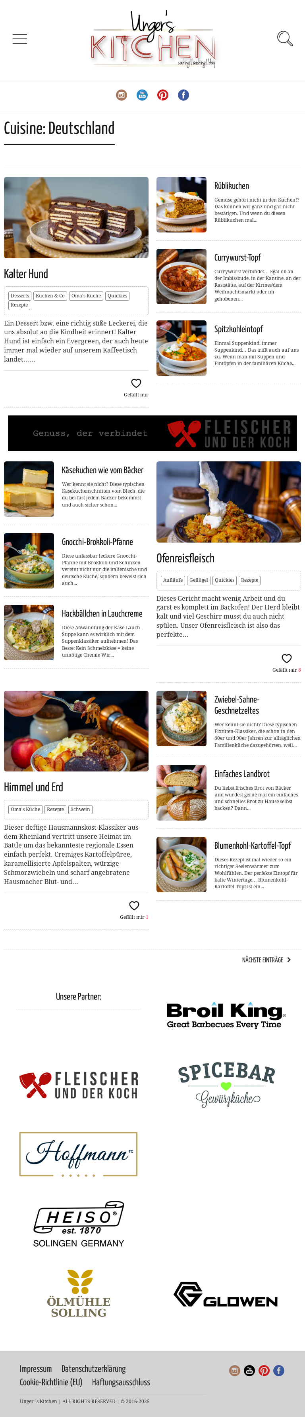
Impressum (36, 1369)
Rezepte (19, 305)
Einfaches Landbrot (242, 774)
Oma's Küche (86, 296)
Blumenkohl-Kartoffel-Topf (252, 846)
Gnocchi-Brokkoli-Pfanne (97, 542)
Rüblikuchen (231, 186)
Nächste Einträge (262, 960)
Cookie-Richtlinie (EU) (51, 1382)
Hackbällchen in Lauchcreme (102, 614)
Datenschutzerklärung (93, 1369)
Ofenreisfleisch (185, 559)
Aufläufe (173, 580)
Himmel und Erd (33, 788)
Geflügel (198, 580)
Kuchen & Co (50, 296)
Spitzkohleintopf (238, 329)
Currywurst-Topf (237, 258)
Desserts (20, 296)
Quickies (117, 296)
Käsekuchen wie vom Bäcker (102, 470)
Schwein (80, 809)
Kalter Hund (26, 274)
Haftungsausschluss (121, 1382)
